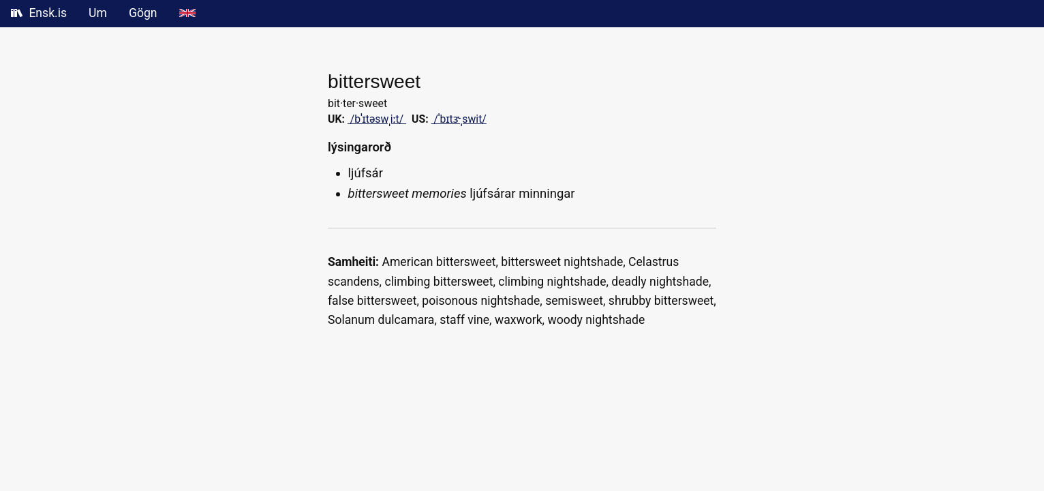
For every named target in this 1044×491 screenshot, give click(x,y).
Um (98, 13)
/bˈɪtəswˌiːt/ (377, 119)
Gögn (143, 13)
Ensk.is (39, 13)
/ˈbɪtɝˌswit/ (459, 119)
